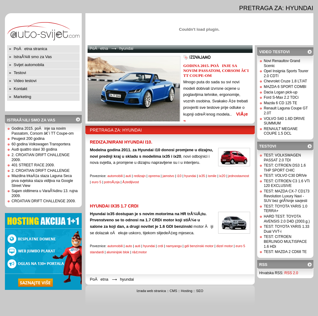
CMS (173, 291)
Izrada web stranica (151, 291)
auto (129, 246)
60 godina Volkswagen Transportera (41, 144)
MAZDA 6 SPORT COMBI (285, 87)
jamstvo (168, 176)
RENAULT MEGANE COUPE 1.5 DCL (281, 131)
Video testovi (25, 80)
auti (128, 176)
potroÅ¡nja (112, 182)
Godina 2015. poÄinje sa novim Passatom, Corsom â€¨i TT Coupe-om (43, 131)
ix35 (202, 176)
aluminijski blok (118, 252)
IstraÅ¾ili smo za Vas (33, 56)
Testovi (20, 72)
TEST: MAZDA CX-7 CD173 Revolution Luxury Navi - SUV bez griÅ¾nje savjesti (287, 196)
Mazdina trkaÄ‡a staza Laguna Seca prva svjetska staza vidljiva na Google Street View (42, 181)
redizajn (140, 176)
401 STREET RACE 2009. (33, 165)
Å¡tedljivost (130, 182)
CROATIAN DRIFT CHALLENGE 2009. (44, 201)
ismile (212, 176)
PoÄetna (99, 48)
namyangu (174, 246)
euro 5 (96, 182)
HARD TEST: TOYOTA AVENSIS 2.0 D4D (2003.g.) (287, 218)
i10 (179, 176)
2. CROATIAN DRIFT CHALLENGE (41, 170)
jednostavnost (238, 176)
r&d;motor (139, 252)
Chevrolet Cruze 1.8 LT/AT (285, 81)
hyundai (190, 176)
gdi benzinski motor (199, 246)
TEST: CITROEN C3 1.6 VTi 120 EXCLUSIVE (287, 183)
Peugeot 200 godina (28, 138)
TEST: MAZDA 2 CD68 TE (285, 252)
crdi (160, 246)
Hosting (186, 291)
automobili (115, 176)
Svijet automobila (29, 64)
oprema (154, 176)
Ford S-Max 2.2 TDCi (281, 97)
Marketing (22, 96)
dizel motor (224, 246)
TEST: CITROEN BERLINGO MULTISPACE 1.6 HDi (285, 241)
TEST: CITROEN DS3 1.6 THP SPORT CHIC (285, 167)
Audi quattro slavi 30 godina (34, 149)
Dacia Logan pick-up (280, 92)
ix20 (222, 176)
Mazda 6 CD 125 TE (280, 103)
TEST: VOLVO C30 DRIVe (285, 175)
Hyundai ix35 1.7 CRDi (114, 205)
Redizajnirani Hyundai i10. (121, 142)
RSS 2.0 (291, 273)
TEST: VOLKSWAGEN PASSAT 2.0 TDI (282, 157)
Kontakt (20, 88)
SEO (199, 291)
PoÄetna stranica (30, 48)
